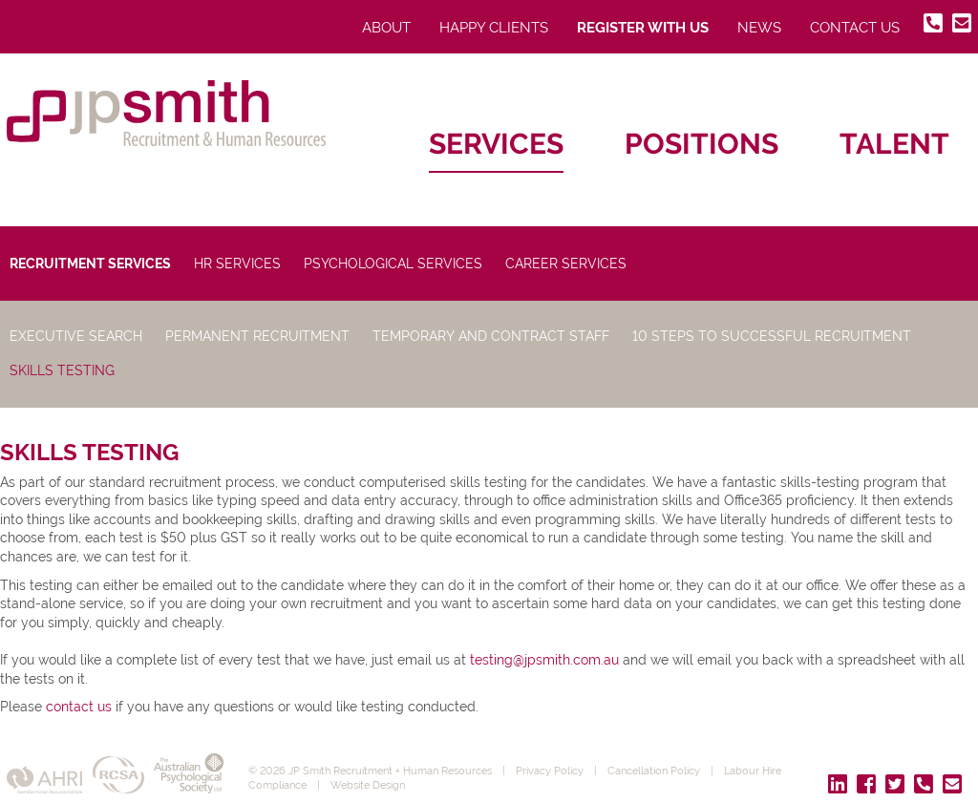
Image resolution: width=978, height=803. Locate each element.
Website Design (367, 785)
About (386, 27)
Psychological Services (393, 263)
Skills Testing (62, 370)
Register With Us (643, 27)
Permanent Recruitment (257, 336)
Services (496, 143)
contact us (79, 706)
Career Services (566, 263)
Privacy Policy (550, 770)
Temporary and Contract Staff (490, 336)
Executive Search (76, 336)
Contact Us (855, 27)
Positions (701, 143)
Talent (894, 143)
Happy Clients (493, 27)
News (759, 27)
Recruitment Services (90, 263)
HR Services (237, 263)
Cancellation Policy (653, 770)
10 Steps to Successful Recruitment (771, 336)
